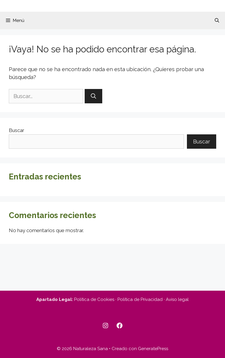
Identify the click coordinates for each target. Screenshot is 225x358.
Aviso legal (177, 299)
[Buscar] (93, 96)
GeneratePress (153, 348)
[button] (217, 20)
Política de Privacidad (140, 299)
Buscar (16, 130)
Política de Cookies (94, 299)
